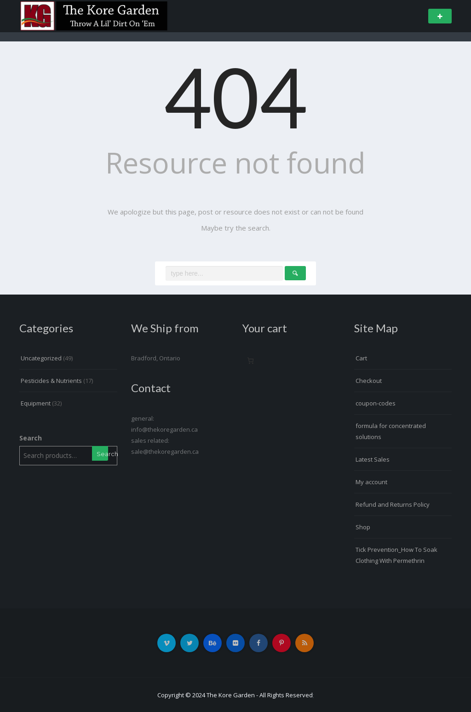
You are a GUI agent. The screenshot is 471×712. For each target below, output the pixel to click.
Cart (361, 358)
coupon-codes (376, 403)
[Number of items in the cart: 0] (250, 361)
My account (371, 482)
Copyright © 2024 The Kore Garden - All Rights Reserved (235, 695)
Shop (363, 527)
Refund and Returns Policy (393, 504)
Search (30, 438)
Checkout (369, 380)
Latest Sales (373, 459)
